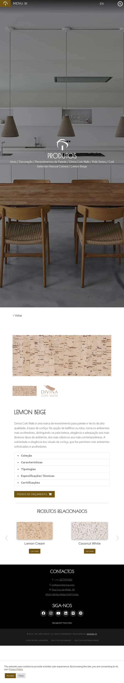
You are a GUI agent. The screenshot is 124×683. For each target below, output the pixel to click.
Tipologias (28, 469)
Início (13, 162)
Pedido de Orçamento (34, 494)
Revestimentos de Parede (51, 162)
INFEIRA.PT (92, 634)
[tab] (61, 455)
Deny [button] (21, 675)
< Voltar (17, 315)
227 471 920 (66, 579)
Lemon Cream (34, 543)
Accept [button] (10, 675)
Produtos (62, 156)
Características (31, 462)
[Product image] (34, 530)
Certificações (30, 482)
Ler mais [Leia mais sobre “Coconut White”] (89, 551)
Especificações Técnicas (37, 476)
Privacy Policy (16, 669)
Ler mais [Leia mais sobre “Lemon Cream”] (34, 551)
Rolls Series (99, 162)
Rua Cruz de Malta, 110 (63, 589)
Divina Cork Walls (79, 162)
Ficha (65, 623)
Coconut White (90, 543)
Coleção (26, 455)
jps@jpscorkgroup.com (63, 584)
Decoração (25, 162)
